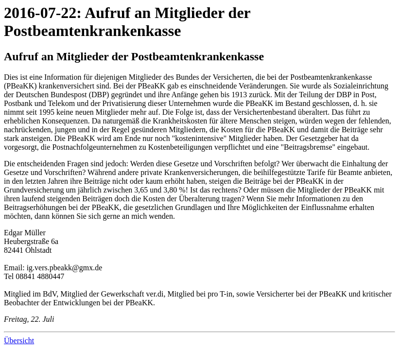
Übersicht (19, 340)
